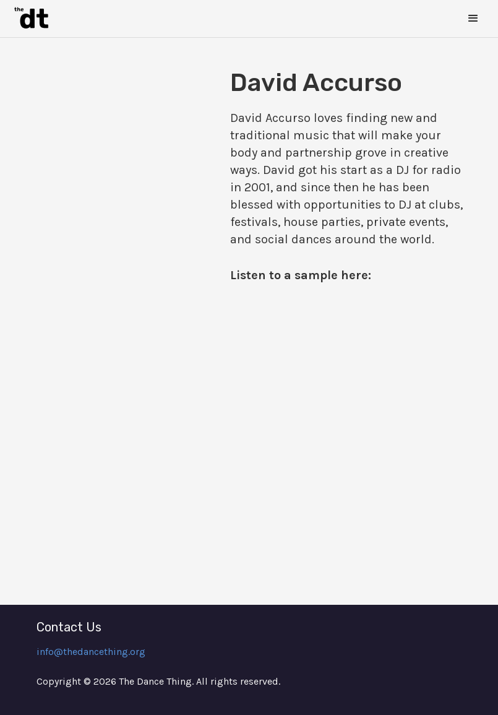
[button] (473, 18)
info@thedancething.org (90, 651)
